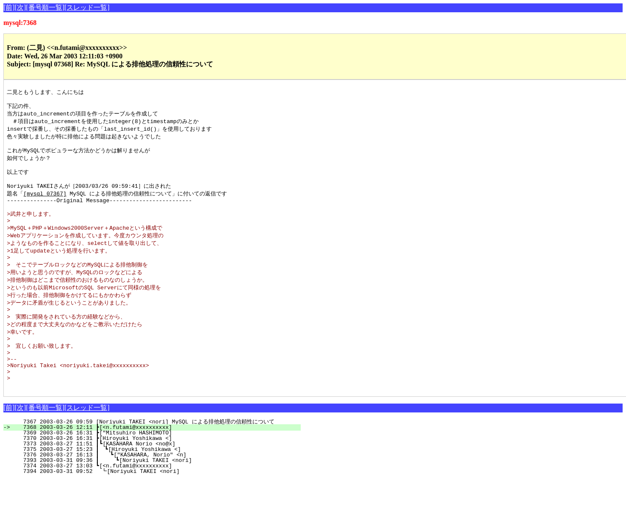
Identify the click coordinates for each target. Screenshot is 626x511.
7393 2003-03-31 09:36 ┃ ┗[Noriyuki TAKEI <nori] (153, 491)
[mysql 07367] (44, 203)
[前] (9, 7)
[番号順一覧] (45, 7)
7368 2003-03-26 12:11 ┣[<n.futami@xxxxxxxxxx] (157, 458)
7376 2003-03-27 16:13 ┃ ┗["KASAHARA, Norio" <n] (154, 486)
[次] (20, 7)
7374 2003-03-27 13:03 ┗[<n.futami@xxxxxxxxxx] (157, 497)
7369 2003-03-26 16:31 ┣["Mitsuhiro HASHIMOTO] (157, 464)
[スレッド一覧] (87, 7)
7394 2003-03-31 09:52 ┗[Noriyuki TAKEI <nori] (156, 502)
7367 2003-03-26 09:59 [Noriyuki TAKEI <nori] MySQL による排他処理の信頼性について (150, 453)
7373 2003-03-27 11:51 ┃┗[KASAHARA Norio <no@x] (155, 475)
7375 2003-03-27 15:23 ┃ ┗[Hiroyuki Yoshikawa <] (154, 480)
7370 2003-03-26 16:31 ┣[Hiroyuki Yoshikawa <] (157, 469)
